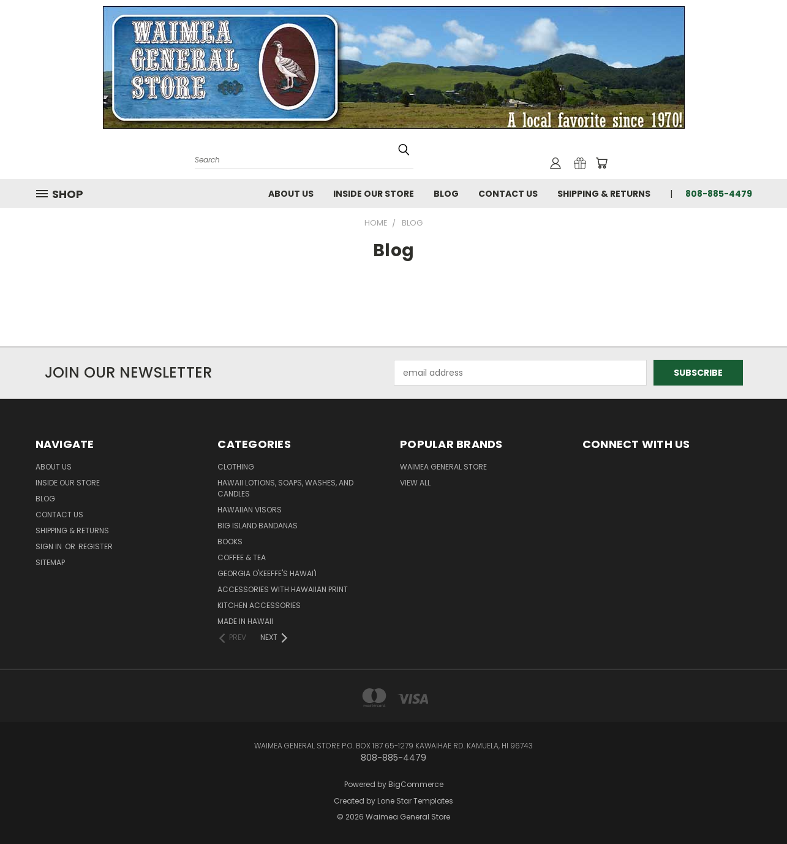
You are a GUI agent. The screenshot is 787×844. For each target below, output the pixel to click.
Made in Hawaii (245, 621)
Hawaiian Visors (249, 509)
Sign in (50, 546)
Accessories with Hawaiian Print (282, 589)
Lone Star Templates (415, 801)
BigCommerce (415, 784)
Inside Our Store (373, 194)
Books (230, 541)
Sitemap (50, 562)
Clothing (235, 467)
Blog (446, 194)
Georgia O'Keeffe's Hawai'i (267, 573)
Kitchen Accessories (259, 605)
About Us (291, 194)
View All (415, 482)
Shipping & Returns (603, 194)
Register (95, 546)
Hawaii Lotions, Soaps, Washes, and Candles (285, 488)
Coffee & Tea (241, 557)
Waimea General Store (443, 467)
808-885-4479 (718, 194)
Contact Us (508, 194)
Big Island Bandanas (257, 525)
